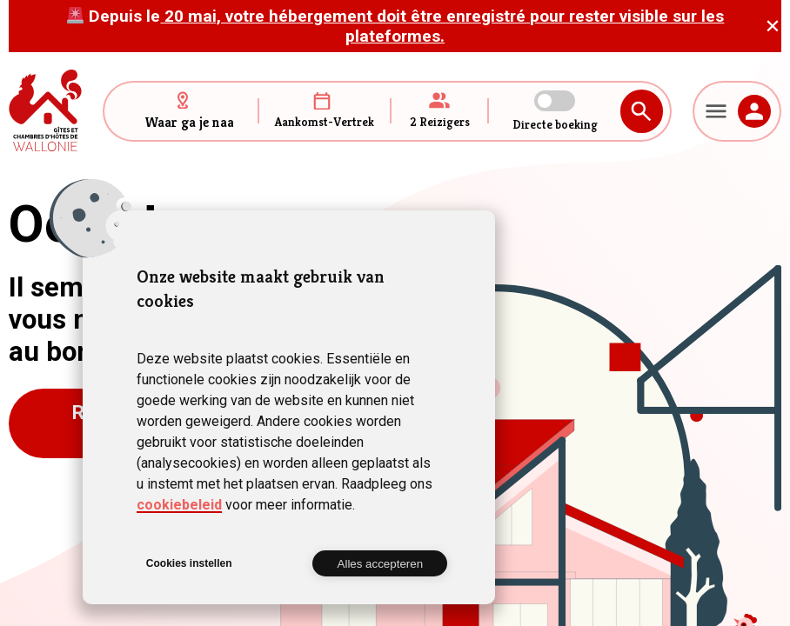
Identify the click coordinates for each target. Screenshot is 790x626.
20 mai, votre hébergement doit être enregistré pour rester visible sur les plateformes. (442, 26)
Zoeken (641, 111)
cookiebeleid (179, 504)
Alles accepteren (381, 563)
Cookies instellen (189, 563)
